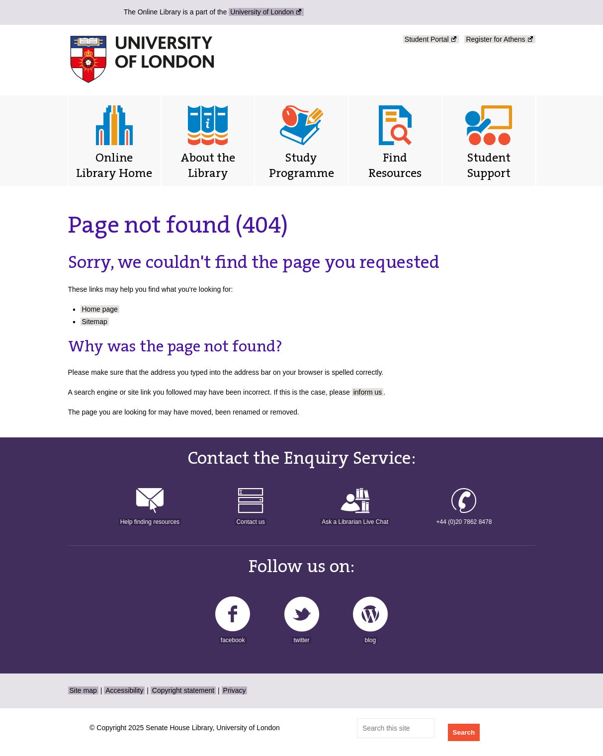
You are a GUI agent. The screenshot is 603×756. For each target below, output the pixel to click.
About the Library (207, 165)
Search (464, 732)
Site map (83, 690)
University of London (262, 12)
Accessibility (124, 690)
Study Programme (301, 165)
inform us (367, 392)
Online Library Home (114, 165)
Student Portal (427, 39)
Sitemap (94, 322)
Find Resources (395, 165)
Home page (100, 309)
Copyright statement (183, 690)
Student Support (489, 165)
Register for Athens (495, 39)
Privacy (234, 690)
